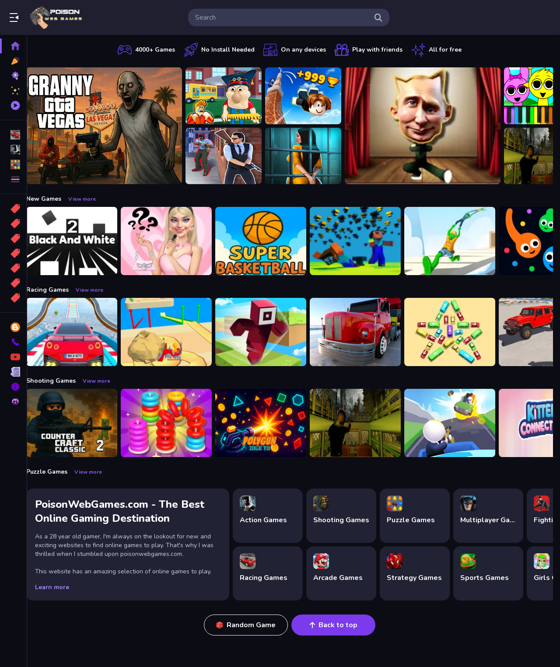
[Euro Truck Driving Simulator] (364, 332)
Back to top (338, 625)
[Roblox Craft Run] (269, 332)
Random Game (250, 625)
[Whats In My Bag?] (175, 241)
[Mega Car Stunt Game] (80, 332)
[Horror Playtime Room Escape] (312, 156)
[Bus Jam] (458, 332)
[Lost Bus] (364, 423)
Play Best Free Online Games (56, 17)
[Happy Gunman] (458, 423)
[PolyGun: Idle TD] (269, 423)
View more (91, 199)
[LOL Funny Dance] (431, 125)
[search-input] (281, 17)
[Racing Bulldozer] (175, 332)
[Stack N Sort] (175, 423)
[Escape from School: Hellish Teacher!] (232, 95)
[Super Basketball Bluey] (269, 241)
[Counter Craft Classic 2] (80, 423)
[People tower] (458, 241)
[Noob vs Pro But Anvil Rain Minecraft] (364, 241)
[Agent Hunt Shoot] (232, 156)
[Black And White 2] (80, 241)
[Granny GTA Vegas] (113, 125)
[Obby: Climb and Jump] (312, 95)
